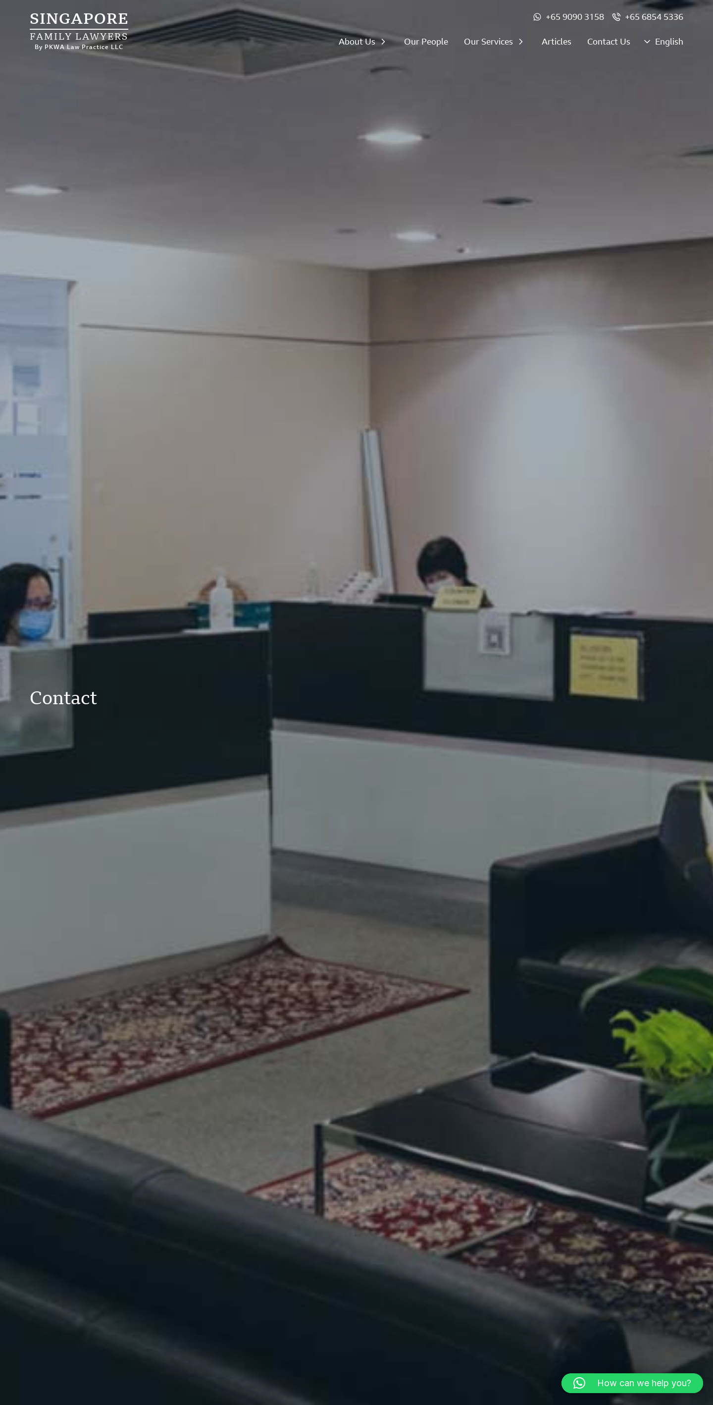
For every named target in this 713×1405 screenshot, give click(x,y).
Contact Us (608, 42)
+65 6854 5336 (654, 17)
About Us (357, 42)
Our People (426, 42)
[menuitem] (662, 44)
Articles (556, 42)
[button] (632, 1383)
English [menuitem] (669, 42)
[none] (662, 44)
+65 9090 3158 (575, 17)
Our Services (488, 42)
